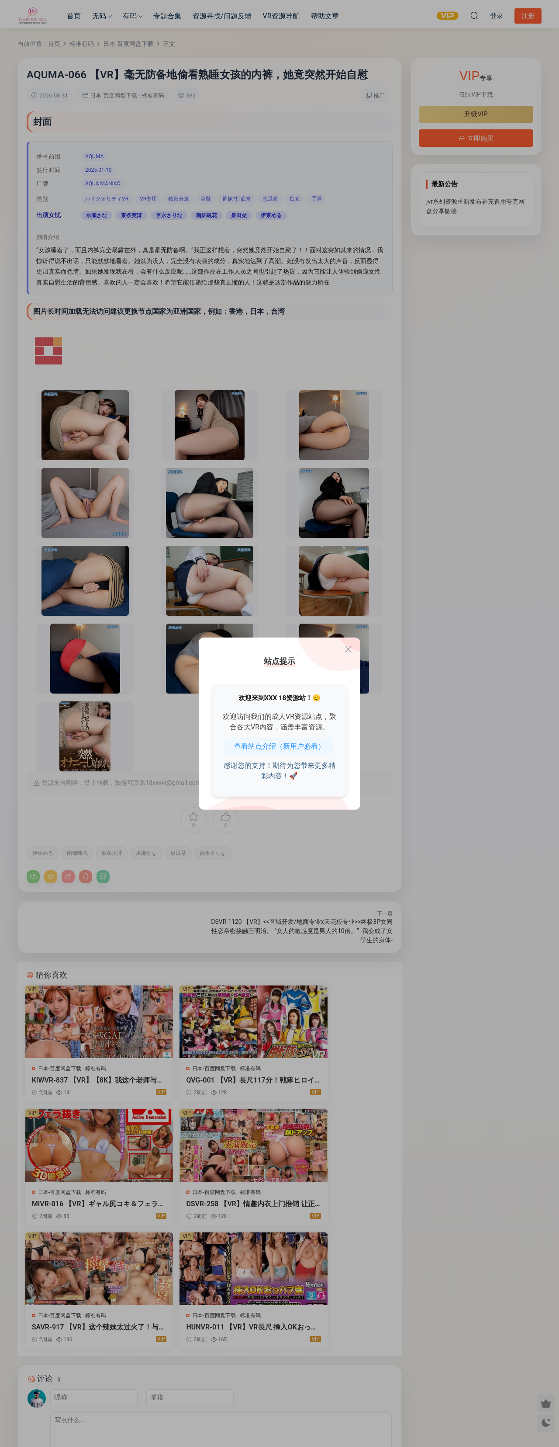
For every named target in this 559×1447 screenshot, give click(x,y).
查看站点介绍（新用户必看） (279, 746)
